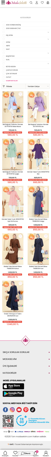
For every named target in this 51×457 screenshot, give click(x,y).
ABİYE (8, 46)
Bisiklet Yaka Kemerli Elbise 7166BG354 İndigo (38, 220)
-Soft (10, 444)
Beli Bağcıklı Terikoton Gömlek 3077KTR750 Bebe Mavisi (13, 125)
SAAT (8, 49)
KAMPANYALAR (12, 81)
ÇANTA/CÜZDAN (12, 70)
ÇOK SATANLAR (11, 74)
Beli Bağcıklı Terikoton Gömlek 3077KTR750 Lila (38, 125)
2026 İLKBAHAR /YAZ (13, 28)
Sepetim (35, 453)
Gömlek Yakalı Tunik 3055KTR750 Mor (38, 173)
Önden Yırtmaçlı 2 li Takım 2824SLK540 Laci (12, 315)
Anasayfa (5, 453)
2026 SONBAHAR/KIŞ (13, 25)
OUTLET (8, 77)
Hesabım (46, 453)
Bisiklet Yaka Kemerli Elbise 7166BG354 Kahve (13, 267)
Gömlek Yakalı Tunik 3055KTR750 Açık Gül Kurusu (13, 220)
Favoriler (15, 453)
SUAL (8, 60)
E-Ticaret (17, 444)
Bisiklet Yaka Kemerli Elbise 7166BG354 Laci (38, 267)
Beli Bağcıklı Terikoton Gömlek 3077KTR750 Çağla (13, 173)
